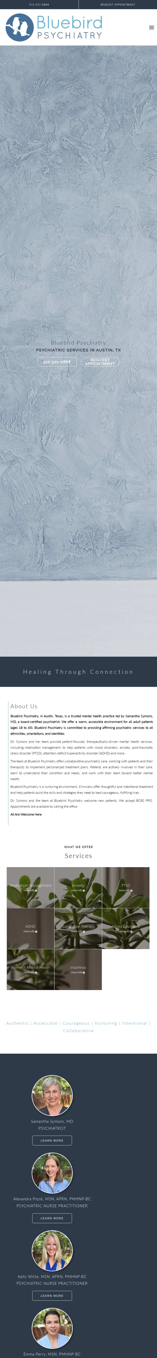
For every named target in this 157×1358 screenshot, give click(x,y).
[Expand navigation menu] (151, 27)
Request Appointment (100, 362)
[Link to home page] (73, 27)
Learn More (52, 1140)
